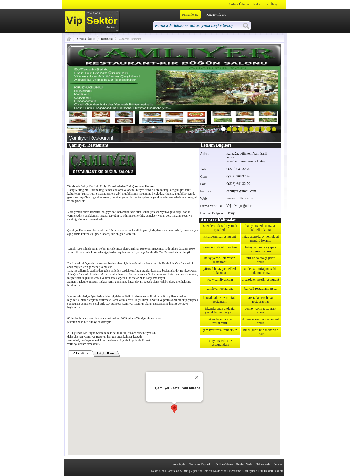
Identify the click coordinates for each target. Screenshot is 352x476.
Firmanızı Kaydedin (200, 464)
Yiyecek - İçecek (86, 38)
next (267, 92)
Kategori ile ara (216, 14)
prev (81, 92)
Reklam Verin (244, 464)
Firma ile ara (190, 14)
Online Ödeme (239, 4)
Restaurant (107, 38)
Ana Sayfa (179, 464)
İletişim (276, 4)
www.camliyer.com (239, 198)
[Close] (197, 377)
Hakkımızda (260, 4)
